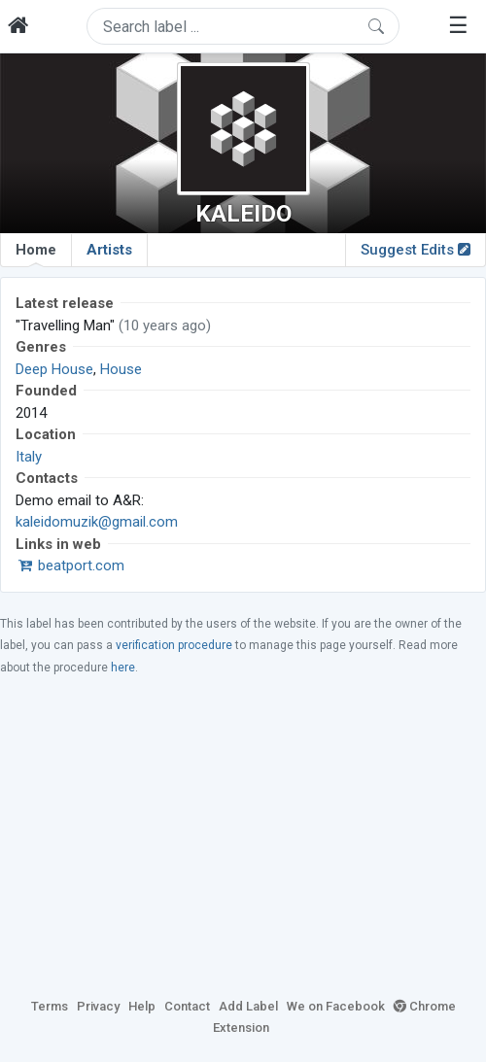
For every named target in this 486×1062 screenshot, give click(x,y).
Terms (49, 1006)
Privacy (98, 1006)
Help (142, 1006)
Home (36, 253)
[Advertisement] (243, 836)
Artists (109, 249)
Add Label (248, 1006)
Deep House (54, 369)
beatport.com (70, 565)
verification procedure (174, 645)
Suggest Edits (415, 249)
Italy (29, 456)
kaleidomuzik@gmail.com (97, 522)
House (121, 369)
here (123, 667)
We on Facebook (336, 1006)
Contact (187, 1006)
